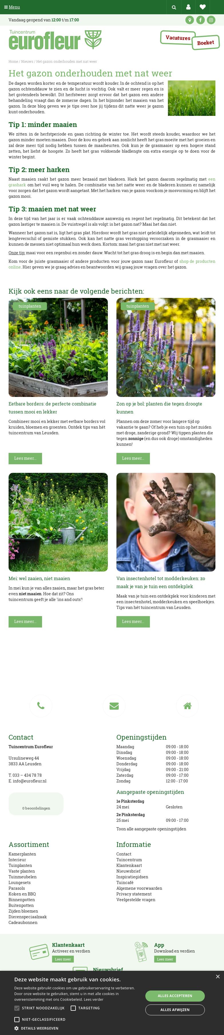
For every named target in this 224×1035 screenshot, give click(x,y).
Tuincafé (125, 882)
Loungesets (20, 882)
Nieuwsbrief (128, 871)
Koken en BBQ (22, 894)
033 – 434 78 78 (27, 775)
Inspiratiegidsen (132, 876)
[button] (76, 1028)
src (174, 7)
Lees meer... (25, 458)
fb (200, 20)
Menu (12, 7)
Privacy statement (134, 894)
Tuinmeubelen (23, 876)
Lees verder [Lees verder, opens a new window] (94, 999)
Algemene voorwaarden (139, 888)
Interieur (17, 859)
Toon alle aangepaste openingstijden (151, 829)
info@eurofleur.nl (29, 781)
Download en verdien (174, 952)
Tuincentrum (129, 859)
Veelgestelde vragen (135, 899)
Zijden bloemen (23, 911)
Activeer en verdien (71, 952)
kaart (189, 20)
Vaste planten (22, 871)
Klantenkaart (129, 865)
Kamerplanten (22, 854)
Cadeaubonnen (23, 922)
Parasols (17, 888)
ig (211, 20)
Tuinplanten (20, 865)
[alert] (112, 1003)
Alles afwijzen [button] (175, 1009)
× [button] (217, 977)
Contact (123, 854)
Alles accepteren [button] (175, 995)
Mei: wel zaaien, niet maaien (39, 578)
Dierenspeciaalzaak (28, 916)
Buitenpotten (21, 905)
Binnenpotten (22, 899)
